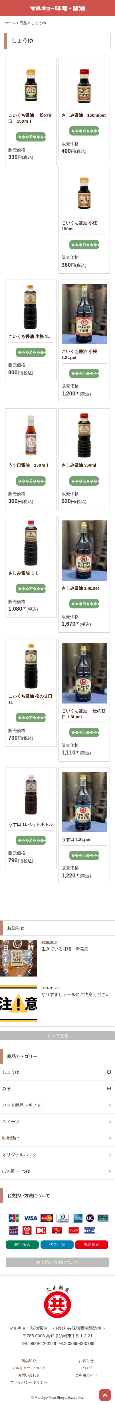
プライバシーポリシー (28, 1382)
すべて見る (57, 1035)
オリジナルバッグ (19, 1154)
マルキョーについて (28, 1368)
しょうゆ (10, 1072)
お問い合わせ (29, 1375)
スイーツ (10, 1121)
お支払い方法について (57, 1262)
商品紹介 (28, 1361)
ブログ (86, 1368)
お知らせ (86, 1361)
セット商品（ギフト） (23, 1105)
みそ (6, 1088)
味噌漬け (10, 1138)
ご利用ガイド (86, 1375)
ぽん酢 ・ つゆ (16, 1171)
